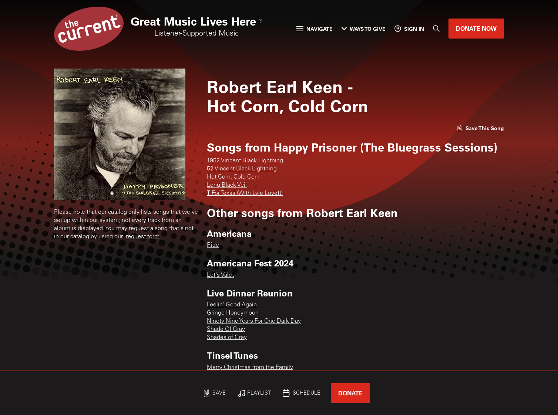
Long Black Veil (227, 185)
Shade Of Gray (226, 329)
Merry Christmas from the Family (250, 368)
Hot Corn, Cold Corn (233, 177)
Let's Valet (220, 275)
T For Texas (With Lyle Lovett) (245, 193)
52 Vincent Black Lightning (242, 169)
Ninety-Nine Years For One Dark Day (254, 321)
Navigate (314, 28)
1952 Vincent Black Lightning (245, 161)
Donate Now (476, 28)
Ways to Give (364, 28)
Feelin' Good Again (232, 305)
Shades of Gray (227, 338)
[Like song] (480, 128)
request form (142, 237)
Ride (213, 245)
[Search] (436, 28)
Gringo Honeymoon (233, 313)
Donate (350, 393)
